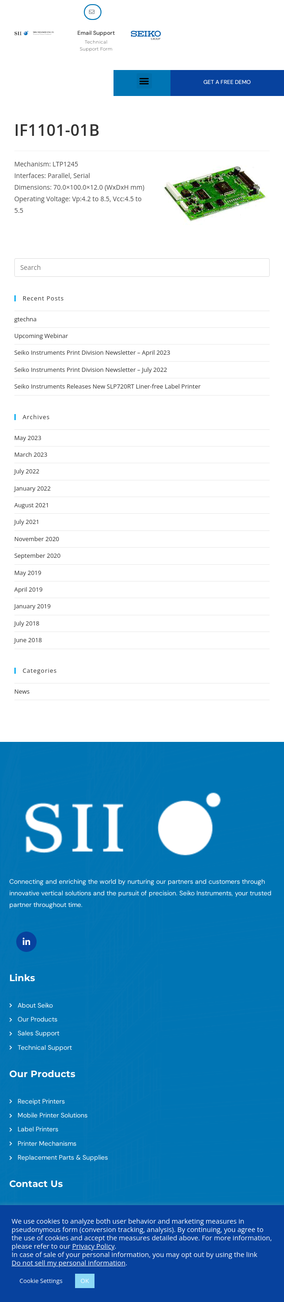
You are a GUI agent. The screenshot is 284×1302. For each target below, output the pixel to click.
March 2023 (31, 454)
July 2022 (26, 471)
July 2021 (26, 521)
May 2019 (28, 572)
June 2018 (28, 640)
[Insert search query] (142, 267)
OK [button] (85, 1280)
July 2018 (26, 623)
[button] (144, 81)
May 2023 (28, 438)
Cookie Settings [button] (41, 1280)
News (22, 691)
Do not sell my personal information (69, 1262)
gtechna (25, 319)
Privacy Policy (93, 1246)
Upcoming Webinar (41, 336)
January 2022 (32, 488)
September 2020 (37, 555)
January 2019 (32, 606)
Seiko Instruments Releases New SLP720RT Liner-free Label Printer (107, 386)
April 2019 (28, 589)
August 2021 (31, 505)
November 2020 (36, 539)
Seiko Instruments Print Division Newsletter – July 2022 (90, 369)
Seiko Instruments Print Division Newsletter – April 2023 (92, 352)
